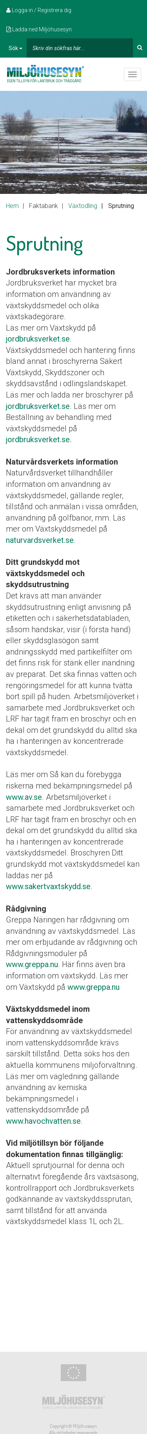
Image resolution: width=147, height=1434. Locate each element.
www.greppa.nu (32, 964)
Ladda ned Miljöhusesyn (39, 29)
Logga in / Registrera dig (38, 10)
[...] (80, 48)
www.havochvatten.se (43, 1121)
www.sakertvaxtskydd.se (48, 886)
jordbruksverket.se (38, 339)
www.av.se (24, 797)
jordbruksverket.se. (38, 439)
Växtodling (82, 206)
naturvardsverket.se (40, 540)
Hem (12, 206)
